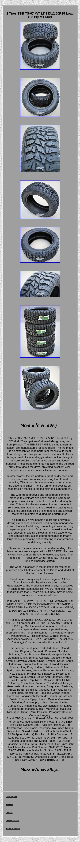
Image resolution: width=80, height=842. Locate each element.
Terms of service (13, 829)
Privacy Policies (12, 821)
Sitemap (9, 805)
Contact (9, 813)
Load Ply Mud (12, 797)
